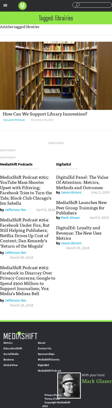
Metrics (8, 343)
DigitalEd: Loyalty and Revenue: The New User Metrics (79, 232)
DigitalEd (43, 365)
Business (8, 359)
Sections (5, 5)
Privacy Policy (53, 395)
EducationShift (12, 348)
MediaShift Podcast (49, 371)
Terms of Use (52, 399)
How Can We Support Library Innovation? (45, 113)
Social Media (11, 354)
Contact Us (44, 348)
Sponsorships (46, 354)
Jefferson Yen (15, 209)
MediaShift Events (49, 359)
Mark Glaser (70, 217)
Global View (10, 365)
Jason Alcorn (71, 192)
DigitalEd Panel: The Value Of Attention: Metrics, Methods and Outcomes (82, 182)
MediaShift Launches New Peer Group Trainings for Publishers (81, 207)
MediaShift (20, 335)
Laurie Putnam (16, 120)
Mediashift (22, 6)
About (41, 343)
